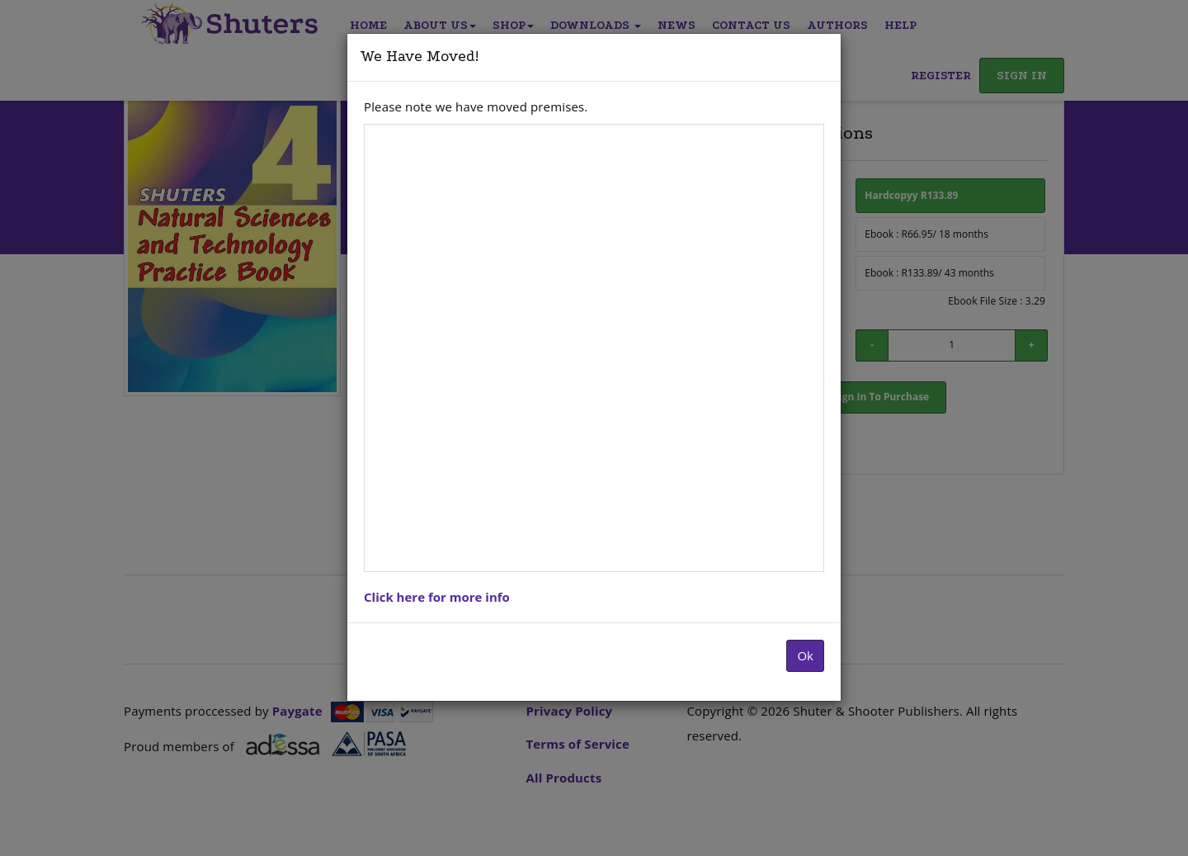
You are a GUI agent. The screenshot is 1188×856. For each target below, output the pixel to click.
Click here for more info (437, 597)
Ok (805, 655)
